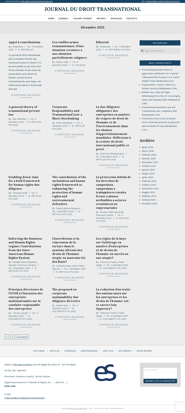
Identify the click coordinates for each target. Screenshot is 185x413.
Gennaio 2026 (149, 158)
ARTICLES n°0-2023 (106, 159)
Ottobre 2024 (149, 184)
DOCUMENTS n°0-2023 (115, 268)
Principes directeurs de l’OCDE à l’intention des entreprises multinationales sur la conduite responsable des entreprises (26, 299)
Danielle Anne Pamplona (24, 262)
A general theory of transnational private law (24, 110)
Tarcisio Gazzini (20, 312)
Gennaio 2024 (149, 199)
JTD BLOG (80, 65)
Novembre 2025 (150, 162)
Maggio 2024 (148, 192)
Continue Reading (26, 95)
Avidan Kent (62, 305)
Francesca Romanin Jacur (112, 153)
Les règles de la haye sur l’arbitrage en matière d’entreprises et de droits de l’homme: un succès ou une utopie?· (112, 248)
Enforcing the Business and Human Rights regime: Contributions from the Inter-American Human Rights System (25, 248)
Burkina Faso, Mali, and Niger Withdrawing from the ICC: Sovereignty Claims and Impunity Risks (161, 96)
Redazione (18, 46)
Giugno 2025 (148, 173)
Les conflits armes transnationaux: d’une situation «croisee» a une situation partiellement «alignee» (69, 49)
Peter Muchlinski (64, 122)
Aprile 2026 (147, 147)
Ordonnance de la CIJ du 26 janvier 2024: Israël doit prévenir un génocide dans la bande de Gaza (161, 122)
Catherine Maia (63, 265)
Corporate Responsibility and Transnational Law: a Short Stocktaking (67, 112)
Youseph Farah (20, 192)
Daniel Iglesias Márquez (68, 208)
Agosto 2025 (148, 169)
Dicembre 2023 (149, 203)
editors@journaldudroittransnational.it (36, 1)
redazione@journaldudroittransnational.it (162, 1)
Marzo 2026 (148, 150)
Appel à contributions (24, 42)
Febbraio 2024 (149, 196)
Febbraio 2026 (149, 154)
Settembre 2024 (150, 188)
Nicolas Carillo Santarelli (111, 212)
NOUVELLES (27, 49)
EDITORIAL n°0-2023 (119, 49)
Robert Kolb (62, 62)
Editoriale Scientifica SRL (78, 409)
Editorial (102, 42)
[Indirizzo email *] (160, 370)
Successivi (22, 336)
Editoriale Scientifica (23, 364)
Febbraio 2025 (149, 180)
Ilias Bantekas (19, 118)
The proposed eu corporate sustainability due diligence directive (66, 295)
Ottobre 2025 (149, 165)
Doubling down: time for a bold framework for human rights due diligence (24, 182)
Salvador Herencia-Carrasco (22, 265)
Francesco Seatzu (104, 215)
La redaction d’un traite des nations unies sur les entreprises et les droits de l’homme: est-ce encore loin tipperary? (113, 299)
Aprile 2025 (147, 177)
